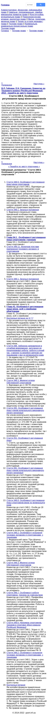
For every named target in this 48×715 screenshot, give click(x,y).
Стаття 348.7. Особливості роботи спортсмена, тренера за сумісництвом (25, 594)
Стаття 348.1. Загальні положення (23, 210)
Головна (5, 31)
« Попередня (6, 84)
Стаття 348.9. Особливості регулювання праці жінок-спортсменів (26, 183)
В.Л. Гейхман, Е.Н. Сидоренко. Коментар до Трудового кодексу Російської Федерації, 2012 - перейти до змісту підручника (23, 90)
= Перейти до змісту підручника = (24, 166)
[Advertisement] (24, 56)
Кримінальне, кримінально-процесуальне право (19, 25)
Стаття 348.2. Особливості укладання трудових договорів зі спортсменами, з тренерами (25, 535)
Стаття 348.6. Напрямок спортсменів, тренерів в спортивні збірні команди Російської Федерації (24, 625)
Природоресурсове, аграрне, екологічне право (21, 18)
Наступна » (39, 84)
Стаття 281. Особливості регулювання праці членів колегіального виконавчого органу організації (25, 410)
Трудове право (16, 24)
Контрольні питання (16, 685)
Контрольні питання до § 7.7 (20, 318)
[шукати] (30, 5)
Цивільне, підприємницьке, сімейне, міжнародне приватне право (22, 13)
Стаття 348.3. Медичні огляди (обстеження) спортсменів (21, 381)
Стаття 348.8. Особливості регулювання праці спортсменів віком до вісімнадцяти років (26, 502)
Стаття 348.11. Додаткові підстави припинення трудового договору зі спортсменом (23, 249)
